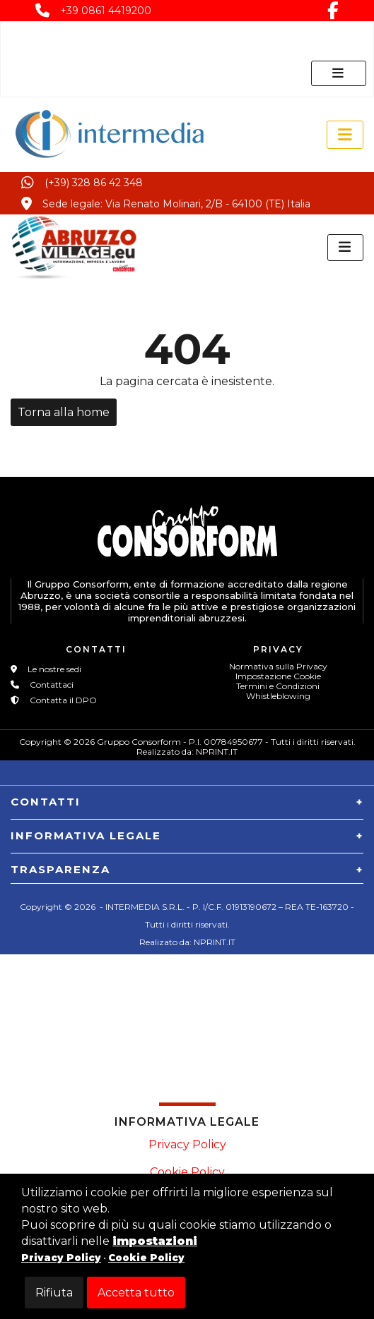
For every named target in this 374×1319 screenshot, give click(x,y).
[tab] (187, 797)
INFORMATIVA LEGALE (86, 835)
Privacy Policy (187, 1144)
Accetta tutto (136, 1292)
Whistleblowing (278, 696)
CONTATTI (46, 801)
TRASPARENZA (60, 869)
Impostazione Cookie (278, 676)
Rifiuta (54, 1292)
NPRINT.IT (217, 751)
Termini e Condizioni (278, 686)
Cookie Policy (187, 1172)
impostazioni (154, 1241)
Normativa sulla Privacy (278, 666)
